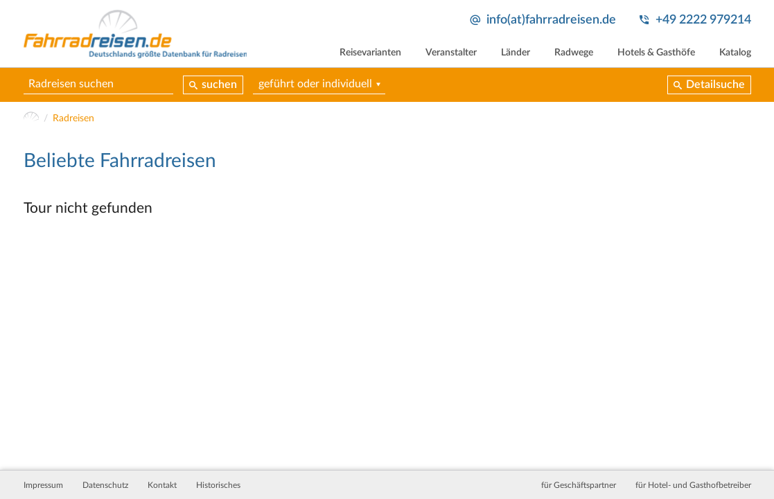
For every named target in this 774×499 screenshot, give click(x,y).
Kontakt (162, 485)
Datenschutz (105, 485)
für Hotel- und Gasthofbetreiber (693, 485)
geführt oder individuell (315, 83)
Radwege (573, 53)
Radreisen (73, 118)
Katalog (735, 53)
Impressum (43, 485)
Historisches (218, 485)
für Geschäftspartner (578, 485)
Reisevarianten (370, 53)
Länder (515, 53)
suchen (219, 84)
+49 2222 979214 (703, 20)
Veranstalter (451, 53)
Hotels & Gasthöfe (656, 53)
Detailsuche (715, 84)
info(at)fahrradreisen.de (551, 20)
